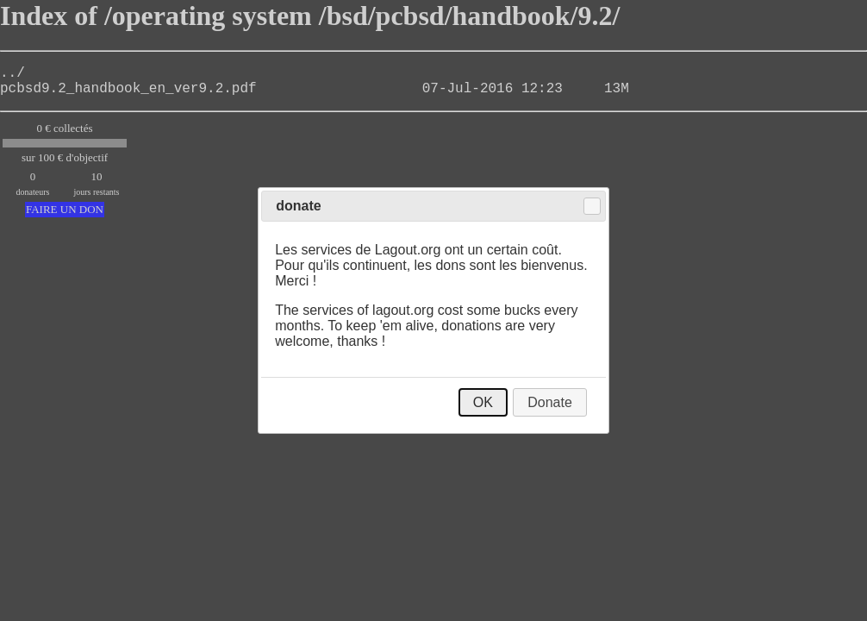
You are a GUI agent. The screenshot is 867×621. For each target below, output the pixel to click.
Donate (549, 402)
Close (592, 206)
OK (483, 402)
